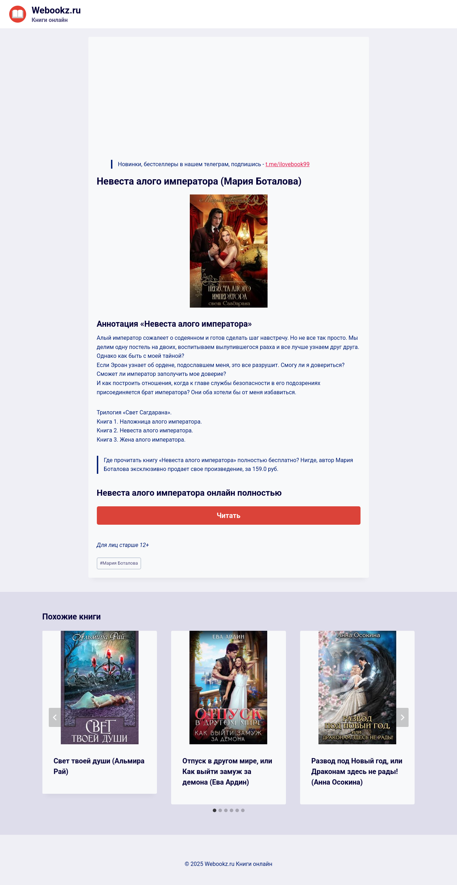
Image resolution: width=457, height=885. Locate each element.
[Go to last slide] (55, 717)
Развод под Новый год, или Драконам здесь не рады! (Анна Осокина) (357, 771)
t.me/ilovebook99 (287, 164)
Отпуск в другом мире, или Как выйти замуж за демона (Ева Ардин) (227, 771)
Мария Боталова (119, 563)
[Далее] (402, 717)
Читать (228, 515)
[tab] (214, 810)
